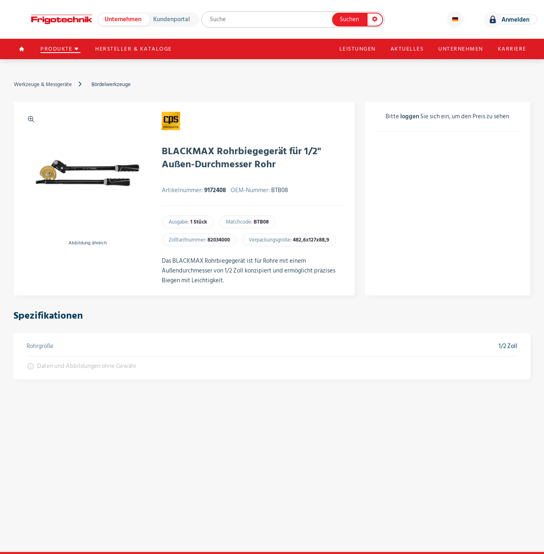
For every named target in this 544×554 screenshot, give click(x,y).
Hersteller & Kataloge (134, 49)
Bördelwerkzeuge (111, 84)
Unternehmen (123, 19)
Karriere (511, 49)
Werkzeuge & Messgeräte (43, 84)
